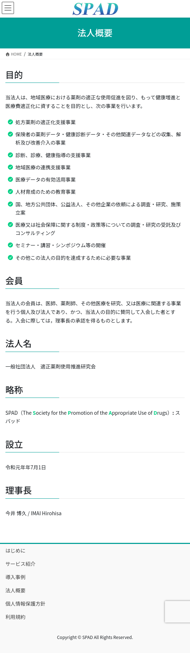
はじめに (15, 550)
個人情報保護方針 (25, 603)
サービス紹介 (20, 563)
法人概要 (15, 590)
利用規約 (15, 616)
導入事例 (15, 577)
